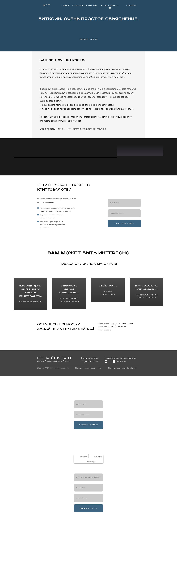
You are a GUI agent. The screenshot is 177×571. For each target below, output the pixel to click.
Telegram (83, 513)
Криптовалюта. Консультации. (146, 346)
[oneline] (88, 534)
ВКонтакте (98, 513)
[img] (40, 5)
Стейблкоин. (108, 346)
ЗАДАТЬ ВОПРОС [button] (88, 39)
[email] (88, 554)
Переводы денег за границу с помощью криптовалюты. (30, 347)
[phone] (124, 269)
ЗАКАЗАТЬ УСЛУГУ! (88, 565)
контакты (91, 6)
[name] (124, 259)
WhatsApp (91, 518)
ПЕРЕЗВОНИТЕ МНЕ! (124, 280)
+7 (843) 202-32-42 (90, 417)
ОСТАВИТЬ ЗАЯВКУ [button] (63, 396)
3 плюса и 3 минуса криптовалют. (69, 346)
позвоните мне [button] (131, 5)
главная (65, 6)
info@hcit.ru (122, 418)
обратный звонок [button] (114, 396)
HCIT (46, 5)
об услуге (78, 6)
